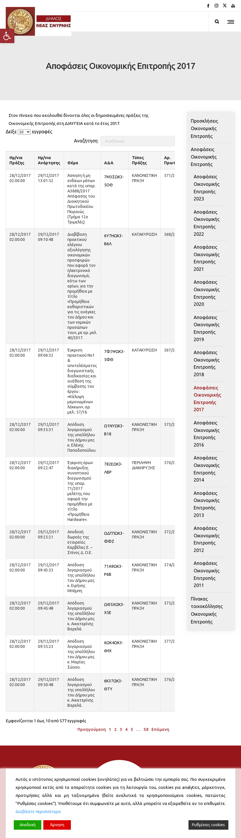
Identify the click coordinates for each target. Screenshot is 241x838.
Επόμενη (160, 702)
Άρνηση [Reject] (57, 824)
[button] (7, 36)
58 (146, 702)
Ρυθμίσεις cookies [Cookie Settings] (208, 824)
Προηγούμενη (91, 702)
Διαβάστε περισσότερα (38, 811)
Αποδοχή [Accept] (28, 824)
